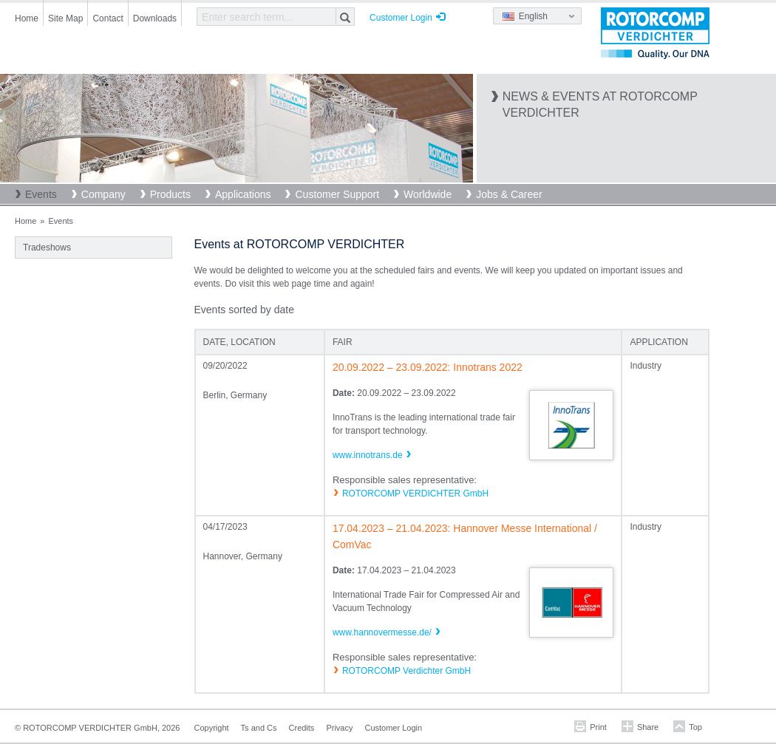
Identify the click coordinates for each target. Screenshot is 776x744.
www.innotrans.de (368, 455)
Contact (107, 18)
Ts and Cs (259, 727)
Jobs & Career (509, 194)
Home (26, 18)
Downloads (155, 18)
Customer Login (401, 18)
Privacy (339, 727)
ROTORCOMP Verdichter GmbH (406, 671)
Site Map (65, 18)
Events (41, 194)
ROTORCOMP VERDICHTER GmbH (415, 493)
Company (103, 194)
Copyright (211, 727)
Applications (243, 194)
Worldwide (428, 194)
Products (170, 194)
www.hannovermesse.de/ (382, 632)
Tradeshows (47, 247)
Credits (302, 727)
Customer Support (337, 194)
